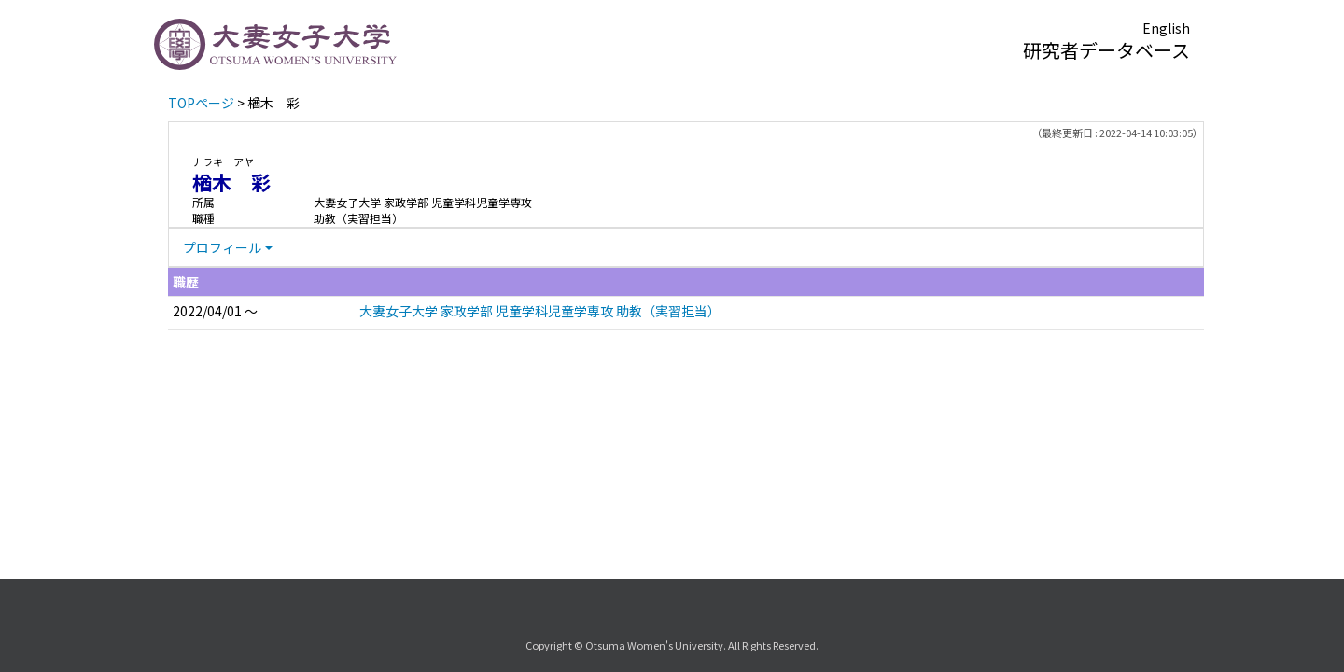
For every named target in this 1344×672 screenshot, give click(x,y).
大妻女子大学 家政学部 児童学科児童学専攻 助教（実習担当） (540, 310)
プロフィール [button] (222, 247)
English (1166, 28)
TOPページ (201, 102)
